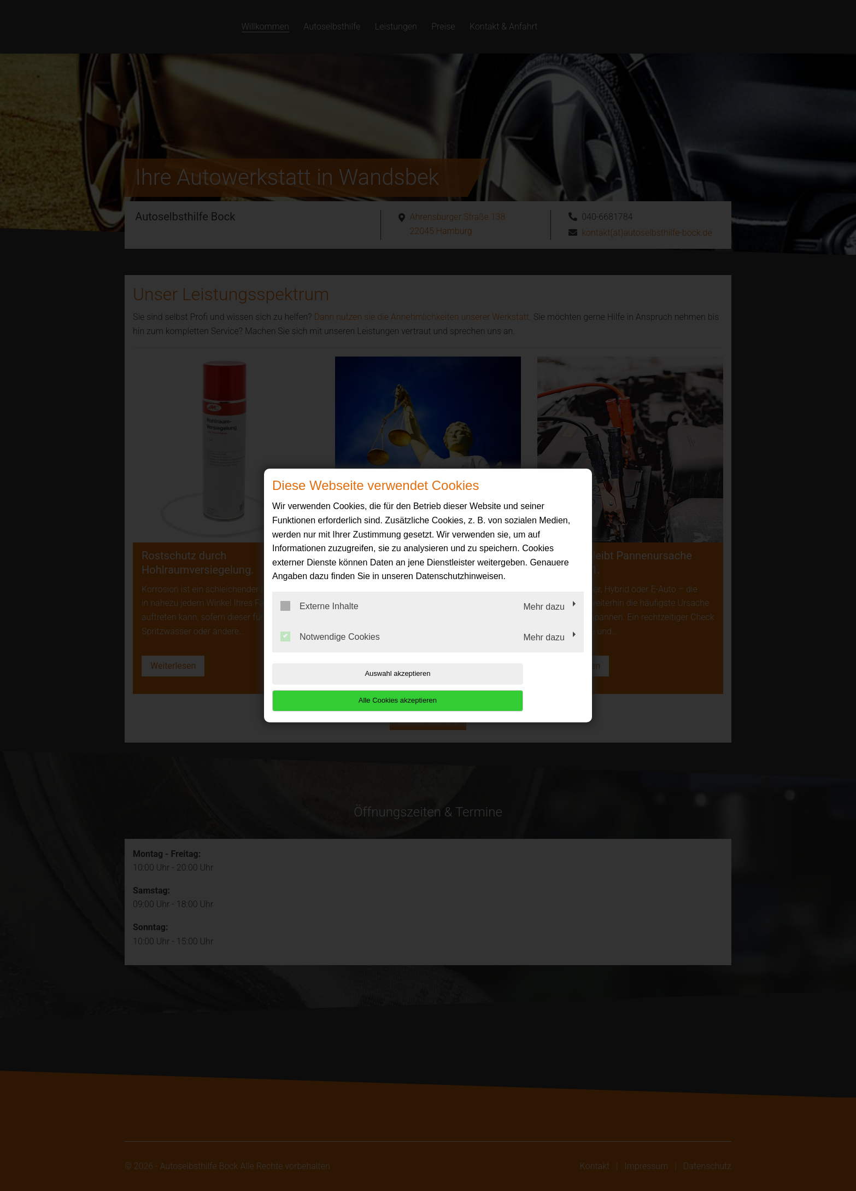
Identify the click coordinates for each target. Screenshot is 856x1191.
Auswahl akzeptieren (342, 687)
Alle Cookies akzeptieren (513, 687)
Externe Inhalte (319, 619)
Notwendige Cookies (330, 650)
